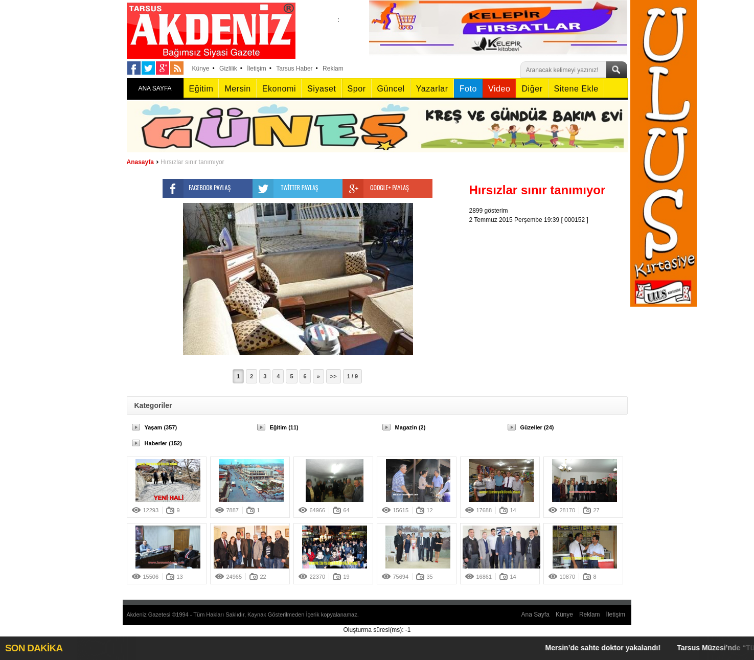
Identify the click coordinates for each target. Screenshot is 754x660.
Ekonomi (279, 88)
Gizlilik (228, 68)
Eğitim (201, 88)
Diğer (531, 88)
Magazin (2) (410, 427)
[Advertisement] (551, 288)
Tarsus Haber (294, 68)
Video (499, 88)
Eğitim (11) (284, 427)
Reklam (333, 68)
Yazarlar (432, 88)
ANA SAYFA (154, 88)
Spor (357, 88)
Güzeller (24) (537, 427)
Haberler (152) (163, 443)
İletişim (256, 68)
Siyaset (321, 88)
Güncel (391, 88)
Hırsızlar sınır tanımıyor (192, 162)
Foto (468, 88)
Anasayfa (140, 162)
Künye (201, 68)
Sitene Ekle (576, 88)
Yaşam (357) (161, 427)
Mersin (237, 88)
